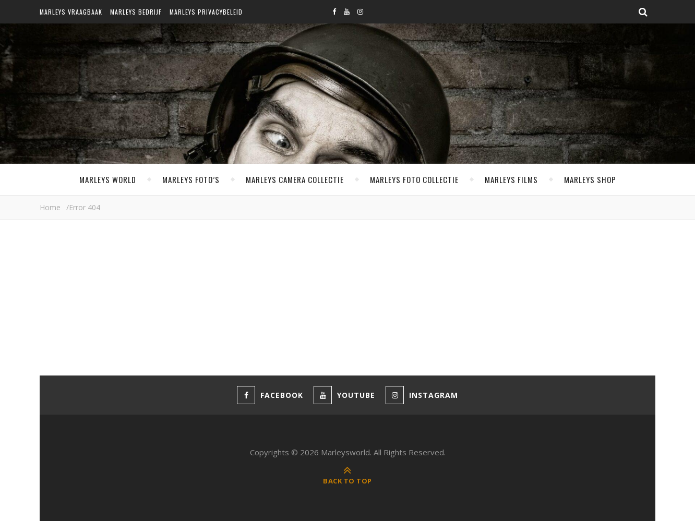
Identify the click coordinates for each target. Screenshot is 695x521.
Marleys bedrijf (136, 11)
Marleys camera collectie (295, 179)
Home (50, 207)
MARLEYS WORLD (107, 179)
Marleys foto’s (191, 179)
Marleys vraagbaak (71, 11)
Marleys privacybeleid (206, 11)
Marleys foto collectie (414, 179)
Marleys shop (590, 179)
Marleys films (511, 179)
